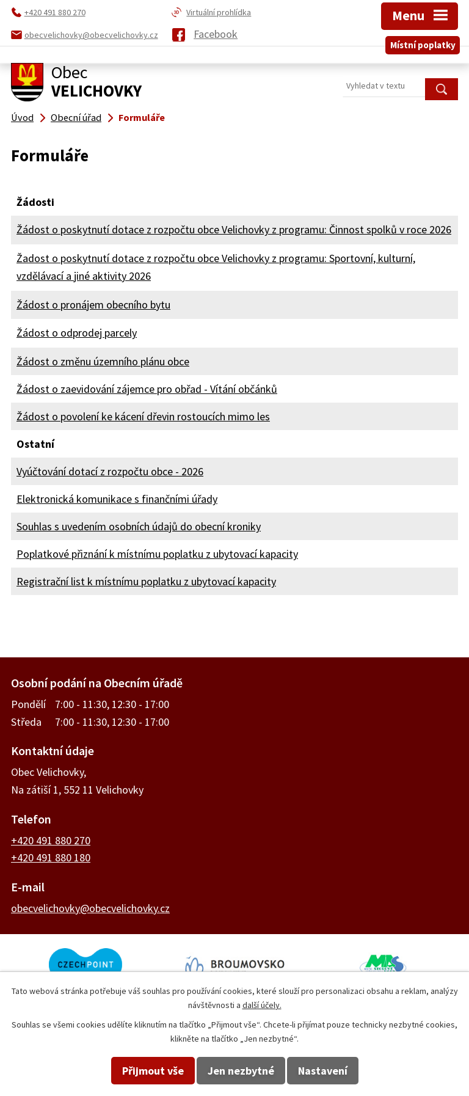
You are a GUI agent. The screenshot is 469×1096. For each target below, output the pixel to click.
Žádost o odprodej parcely (76, 333)
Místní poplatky (423, 45)
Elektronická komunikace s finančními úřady (116, 499)
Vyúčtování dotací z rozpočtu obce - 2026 (109, 471)
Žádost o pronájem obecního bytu (93, 305)
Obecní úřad (76, 117)
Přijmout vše (153, 1071)
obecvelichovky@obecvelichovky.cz (90, 908)
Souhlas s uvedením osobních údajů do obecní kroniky (138, 526)
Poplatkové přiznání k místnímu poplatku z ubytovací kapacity (157, 554)
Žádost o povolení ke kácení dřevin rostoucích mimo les (143, 416)
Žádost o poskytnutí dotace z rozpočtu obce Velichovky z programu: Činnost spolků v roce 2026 (233, 229)
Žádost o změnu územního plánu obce (102, 361)
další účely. (262, 1004)
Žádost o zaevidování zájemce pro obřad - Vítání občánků (146, 389)
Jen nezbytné (241, 1071)
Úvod (22, 117)
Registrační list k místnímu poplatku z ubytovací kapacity (146, 581)
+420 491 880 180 (50, 857)
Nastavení (322, 1071)
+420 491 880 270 (50, 840)
